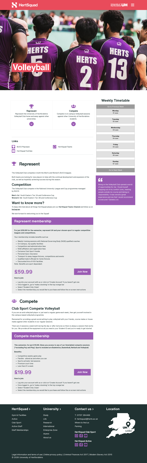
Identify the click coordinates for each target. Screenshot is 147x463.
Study (45, 415)
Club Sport (16, 422)
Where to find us (82, 422)
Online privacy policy (53, 454)
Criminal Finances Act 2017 (76, 454)
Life (45, 419)
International (48, 426)
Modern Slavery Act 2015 (101, 454)
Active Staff (17, 426)
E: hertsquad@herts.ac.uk (86, 419)
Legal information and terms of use (27, 454)
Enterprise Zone (50, 430)
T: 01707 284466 (82, 415)
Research (47, 422)
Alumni (46, 434)
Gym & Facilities (19, 415)
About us (47, 437)
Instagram (16, 209)
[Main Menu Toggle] (132, 5)
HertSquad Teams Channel (69, 207)
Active (14, 419)
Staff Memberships (20, 430)
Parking (78, 426)
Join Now (82, 272)
